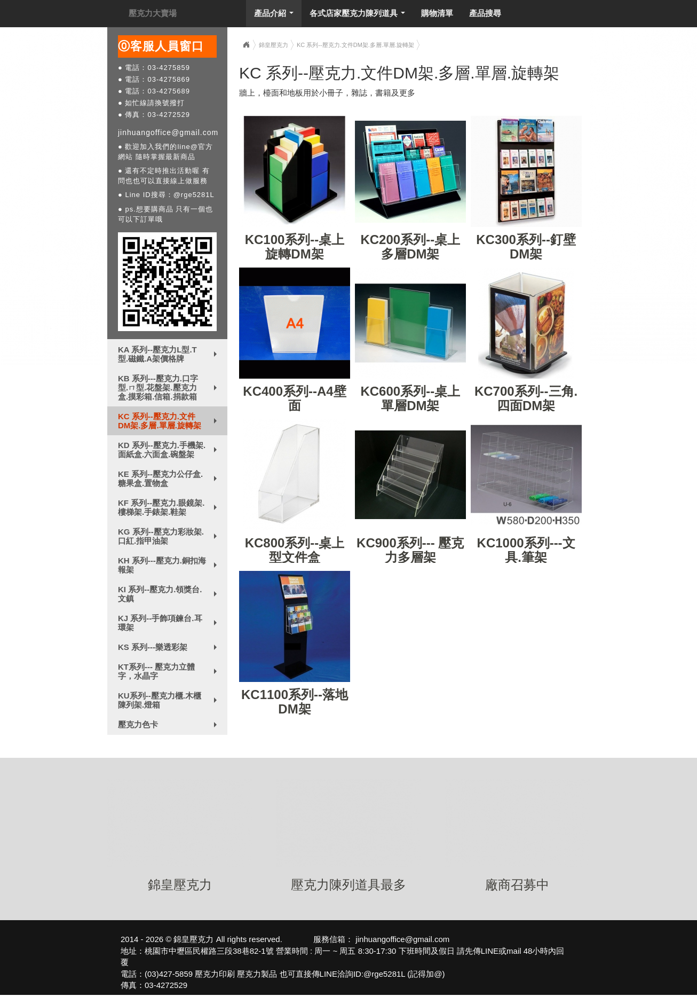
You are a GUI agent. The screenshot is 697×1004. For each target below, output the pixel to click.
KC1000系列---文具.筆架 (526, 550)
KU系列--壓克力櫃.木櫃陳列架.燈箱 (169, 700)
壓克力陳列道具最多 (348, 884)
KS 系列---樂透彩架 (169, 649)
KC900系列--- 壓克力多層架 (410, 550)
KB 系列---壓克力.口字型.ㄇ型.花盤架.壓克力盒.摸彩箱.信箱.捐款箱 (169, 387)
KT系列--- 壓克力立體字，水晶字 (169, 671)
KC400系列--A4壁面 (294, 398)
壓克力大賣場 (153, 13)
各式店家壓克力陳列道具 (360, 16)
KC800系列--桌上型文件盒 (295, 550)
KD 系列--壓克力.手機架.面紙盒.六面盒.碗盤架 (169, 450)
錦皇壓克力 (273, 45)
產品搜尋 (485, 13)
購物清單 (437, 13)
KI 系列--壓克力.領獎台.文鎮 (169, 594)
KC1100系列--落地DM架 (294, 701)
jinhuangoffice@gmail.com (168, 132)
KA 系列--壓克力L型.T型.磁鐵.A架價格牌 (169, 354)
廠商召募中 (517, 884)
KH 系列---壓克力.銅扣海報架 (169, 565)
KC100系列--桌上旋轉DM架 (295, 246)
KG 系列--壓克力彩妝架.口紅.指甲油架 (169, 536)
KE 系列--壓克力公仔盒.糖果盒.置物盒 (169, 478)
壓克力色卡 (169, 727)
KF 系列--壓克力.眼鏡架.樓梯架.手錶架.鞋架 (169, 507)
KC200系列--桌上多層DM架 (410, 246)
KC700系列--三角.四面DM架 (525, 398)
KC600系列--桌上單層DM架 (410, 398)
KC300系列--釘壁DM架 (526, 246)
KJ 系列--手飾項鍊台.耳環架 (169, 623)
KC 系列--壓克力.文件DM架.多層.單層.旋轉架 (169, 421)
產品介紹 (276, 16)
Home (246, 45)
